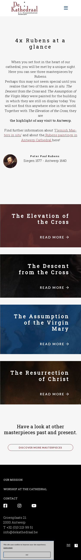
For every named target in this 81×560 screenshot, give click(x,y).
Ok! (27, 554)
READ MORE (54, 237)
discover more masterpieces (40, 447)
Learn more (8, 547)
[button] (10, 161)
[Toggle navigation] (66, 8)
